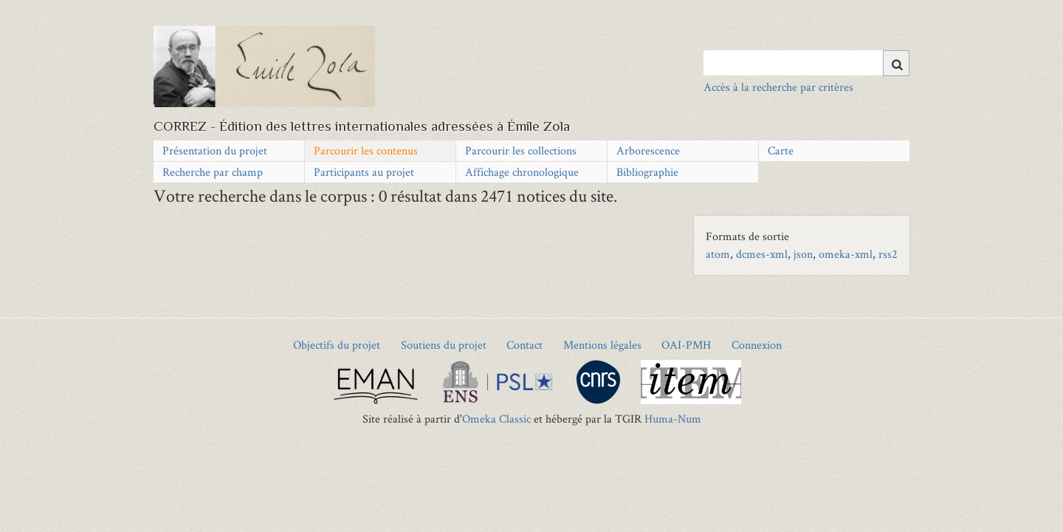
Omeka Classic (496, 418)
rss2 (888, 254)
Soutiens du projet (443, 344)
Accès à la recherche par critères (778, 87)
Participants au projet (364, 172)
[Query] (806, 62)
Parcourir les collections (521, 150)
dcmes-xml (762, 254)
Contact (524, 344)
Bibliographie (647, 172)
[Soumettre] (896, 63)
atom (718, 254)
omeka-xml (846, 254)
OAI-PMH (686, 344)
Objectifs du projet (336, 344)
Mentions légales (602, 344)
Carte (781, 150)
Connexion (757, 344)
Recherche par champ (212, 172)
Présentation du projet (214, 150)
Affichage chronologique (522, 172)
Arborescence (648, 150)
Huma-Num (672, 418)
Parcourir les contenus (366, 150)
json (803, 254)
